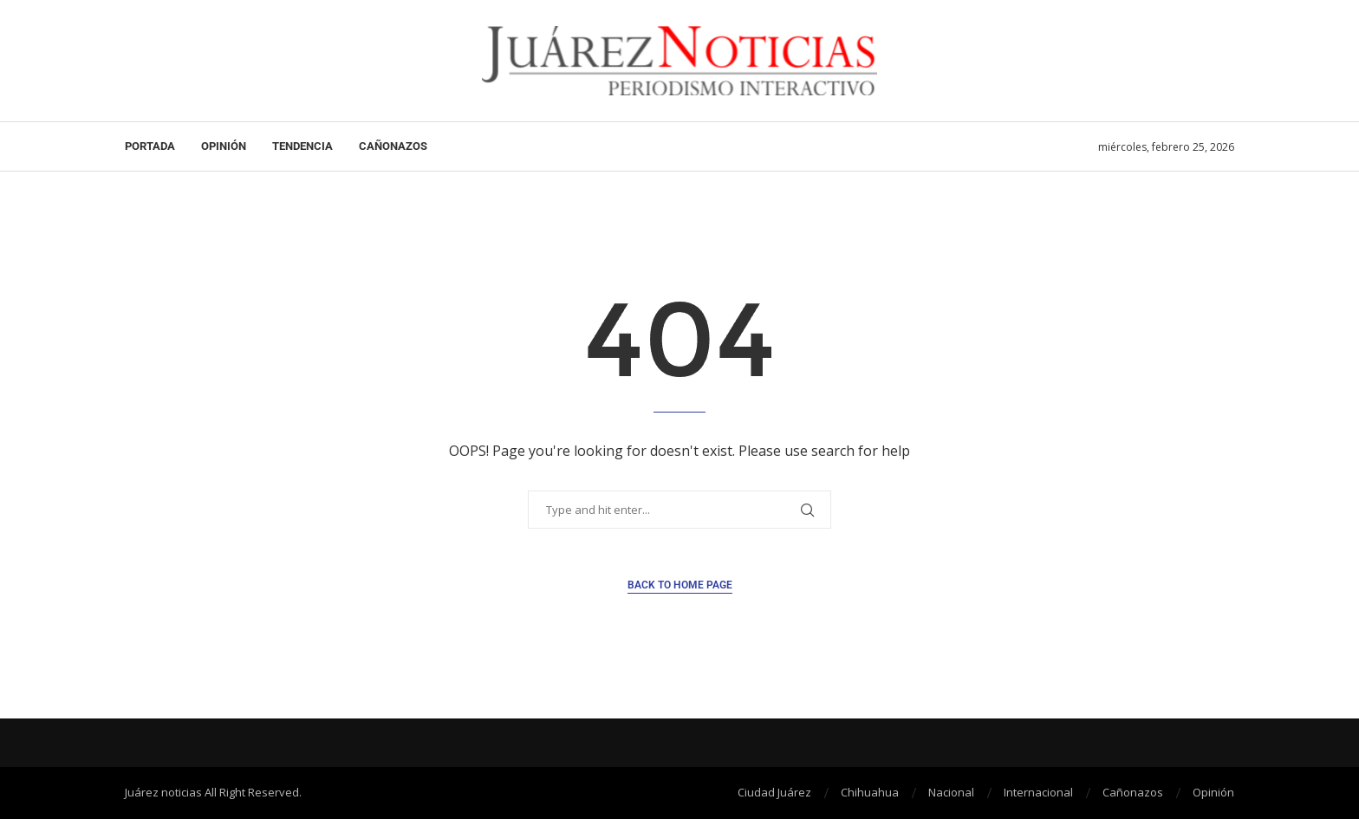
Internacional (1038, 792)
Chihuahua (870, 792)
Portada (150, 146)
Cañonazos (393, 146)
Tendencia (302, 146)
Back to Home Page (679, 585)
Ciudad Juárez (774, 792)
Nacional (951, 792)
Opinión (223, 146)
